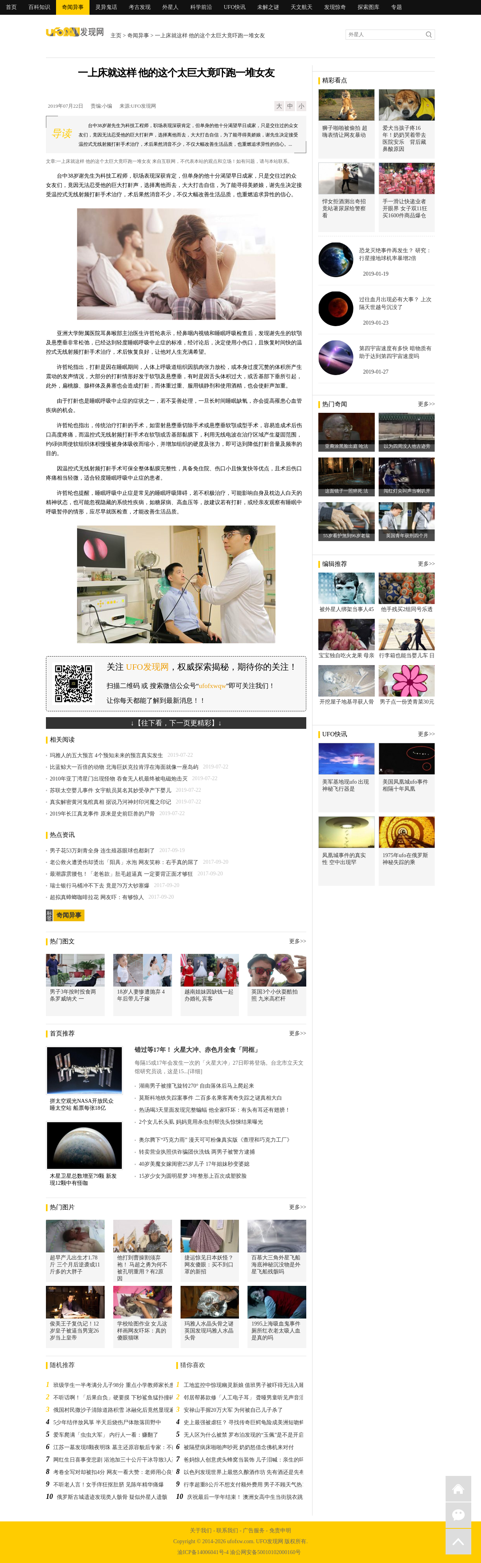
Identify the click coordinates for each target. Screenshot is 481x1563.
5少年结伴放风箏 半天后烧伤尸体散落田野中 (107, 1422)
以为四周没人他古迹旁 (407, 446)
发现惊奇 (335, 7)
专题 (396, 7)
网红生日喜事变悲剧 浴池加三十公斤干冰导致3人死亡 (118, 1460)
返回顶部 (458, 1541)
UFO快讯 (235, 7)
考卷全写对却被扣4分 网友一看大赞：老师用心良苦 (115, 1472)
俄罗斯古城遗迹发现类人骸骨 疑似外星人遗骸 (112, 1497)
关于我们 (201, 1530)
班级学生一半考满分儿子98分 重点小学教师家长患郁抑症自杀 (127, 1385)
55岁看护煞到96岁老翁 (346, 535)
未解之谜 (268, 7)
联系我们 (227, 1530)
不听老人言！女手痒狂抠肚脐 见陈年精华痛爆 (108, 1485)
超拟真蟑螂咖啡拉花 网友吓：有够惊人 (97, 897)
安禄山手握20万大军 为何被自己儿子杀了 (233, 1410)
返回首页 (458, 1489)
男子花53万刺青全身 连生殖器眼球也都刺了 (102, 851)
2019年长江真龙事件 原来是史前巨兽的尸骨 (102, 814)
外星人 (170, 7)
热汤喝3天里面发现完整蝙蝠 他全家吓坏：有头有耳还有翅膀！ (214, 1110)
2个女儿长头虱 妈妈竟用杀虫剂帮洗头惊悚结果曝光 (201, 1122)
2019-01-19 (375, 274)
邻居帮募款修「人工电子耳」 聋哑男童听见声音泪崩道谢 (252, 1398)
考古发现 (140, 7)
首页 (11, 7)
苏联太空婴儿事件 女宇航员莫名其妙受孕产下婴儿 (110, 790)
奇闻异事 (73, 7)
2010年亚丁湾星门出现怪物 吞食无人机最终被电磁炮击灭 (119, 779)
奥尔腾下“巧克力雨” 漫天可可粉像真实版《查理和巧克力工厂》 (215, 1140)
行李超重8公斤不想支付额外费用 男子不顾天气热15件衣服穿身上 (262, 1485)
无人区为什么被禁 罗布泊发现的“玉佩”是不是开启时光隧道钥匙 (260, 1435)
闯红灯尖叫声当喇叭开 (407, 491)
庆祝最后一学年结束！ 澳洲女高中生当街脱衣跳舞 (248, 1497)
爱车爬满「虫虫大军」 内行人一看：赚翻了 (105, 1435)
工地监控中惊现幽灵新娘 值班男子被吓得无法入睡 (244, 1385)
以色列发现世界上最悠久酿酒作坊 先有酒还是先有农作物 (252, 1472)
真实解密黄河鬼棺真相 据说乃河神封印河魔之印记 (110, 802)
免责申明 (280, 1530)
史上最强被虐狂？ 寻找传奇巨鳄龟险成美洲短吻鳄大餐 (250, 1422)
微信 (458, 1515)
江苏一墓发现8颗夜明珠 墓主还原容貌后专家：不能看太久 (123, 1447)
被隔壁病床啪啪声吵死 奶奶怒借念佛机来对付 (239, 1447)
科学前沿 (201, 7)
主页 (116, 35)
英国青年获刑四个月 (407, 535)
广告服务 (254, 1530)
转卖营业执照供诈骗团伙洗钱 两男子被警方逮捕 (197, 1152)
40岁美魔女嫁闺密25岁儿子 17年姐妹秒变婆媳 (194, 1164)
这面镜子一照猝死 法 (346, 491)
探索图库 (368, 7)
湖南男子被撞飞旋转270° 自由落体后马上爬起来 (196, 1086)
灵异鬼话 (106, 7)
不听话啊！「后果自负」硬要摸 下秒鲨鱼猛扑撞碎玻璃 (119, 1398)
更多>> (297, 941)
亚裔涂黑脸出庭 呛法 (346, 446)
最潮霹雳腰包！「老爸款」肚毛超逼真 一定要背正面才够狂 (121, 874)
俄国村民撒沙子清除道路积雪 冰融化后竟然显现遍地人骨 (122, 1410)
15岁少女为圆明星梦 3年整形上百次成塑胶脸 (193, 1176)
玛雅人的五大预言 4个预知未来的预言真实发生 (106, 755)
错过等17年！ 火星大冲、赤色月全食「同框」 (198, 1049)
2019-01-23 (375, 323)
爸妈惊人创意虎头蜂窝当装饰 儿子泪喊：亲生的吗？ (247, 1460)
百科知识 (39, 7)
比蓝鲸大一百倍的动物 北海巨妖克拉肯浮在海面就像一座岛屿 (124, 767)
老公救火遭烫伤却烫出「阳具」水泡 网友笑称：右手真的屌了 (124, 862)
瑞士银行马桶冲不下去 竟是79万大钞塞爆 (99, 886)
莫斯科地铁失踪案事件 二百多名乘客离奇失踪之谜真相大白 (210, 1098)
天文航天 (301, 7)
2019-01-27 (375, 372)
